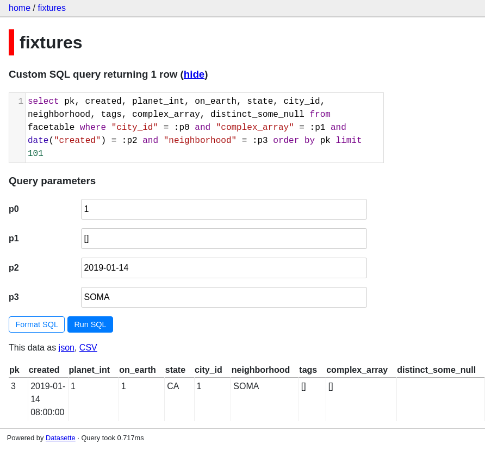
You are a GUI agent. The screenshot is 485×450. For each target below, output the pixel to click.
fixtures (52, 7)
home (19, 7)
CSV (88, 347)
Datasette (61, 438)
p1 (14, 238)
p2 (14, 267)
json (66, 347)
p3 (14, 297)
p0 (14, 209)
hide (194, 74)
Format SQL (37, 324)
